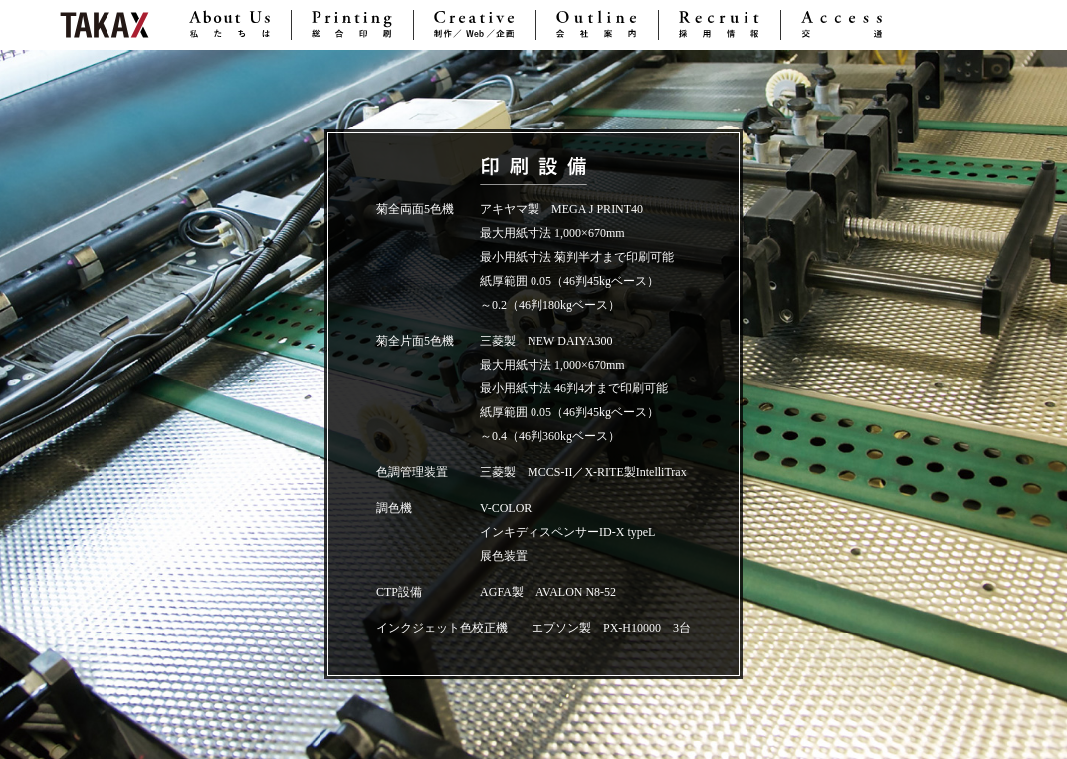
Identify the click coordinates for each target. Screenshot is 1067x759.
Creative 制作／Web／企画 (475, 25)
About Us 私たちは (230, 25)
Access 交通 (842, 25)
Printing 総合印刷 (352, 25)
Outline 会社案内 (597, 25)
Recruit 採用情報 (719, 25)
